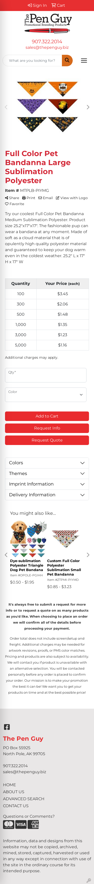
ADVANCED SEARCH (23, 798)
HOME (9, 784)
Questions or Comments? (29, 816)
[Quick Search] (32, 60)
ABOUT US (13, 791)
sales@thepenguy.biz (47, 47)
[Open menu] (84, 61)
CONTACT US (16, 805)
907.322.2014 (47, 42)
